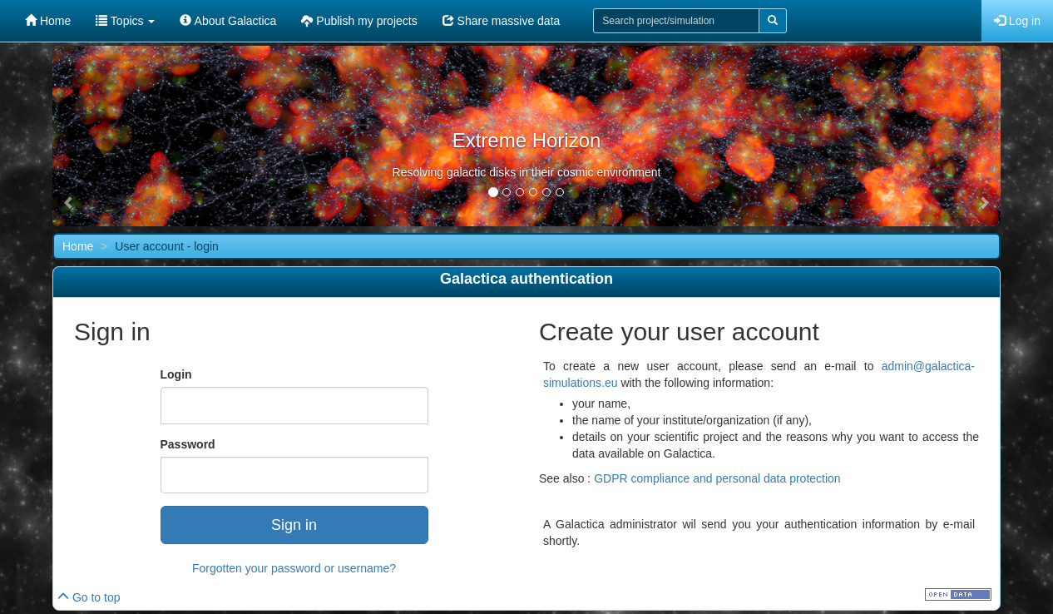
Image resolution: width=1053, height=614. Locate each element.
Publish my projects (359, 20)
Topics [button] (125, 20)
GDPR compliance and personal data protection (717, 478)
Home (48, 20)
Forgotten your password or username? (294, 568)
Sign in (294, 525)
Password (188, 444)
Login (176, 374)
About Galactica (228, 20)
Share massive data (501, 20)
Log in (1017, 20)
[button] (69, 203)
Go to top (88, 597)
